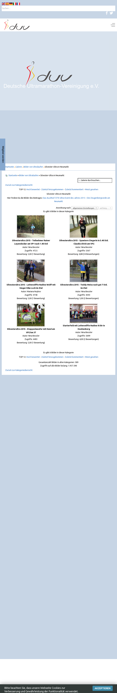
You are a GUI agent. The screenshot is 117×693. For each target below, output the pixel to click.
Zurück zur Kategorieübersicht (18, 185)
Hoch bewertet (33, 189)
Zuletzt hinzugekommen (52, 189)
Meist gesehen (91, 189)
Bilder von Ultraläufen (28, 175)
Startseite (12, 175)
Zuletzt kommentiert (74, 189)
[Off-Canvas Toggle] (113, 25)
